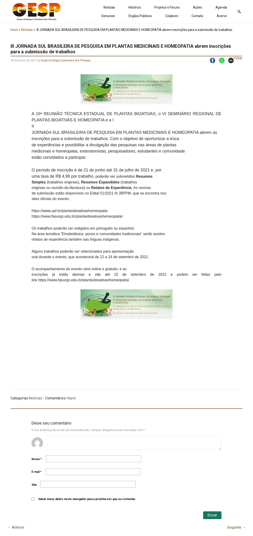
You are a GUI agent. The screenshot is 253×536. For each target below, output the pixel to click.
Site (34, 484)
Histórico (134, 7)
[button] (239, 11)
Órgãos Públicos (140, 16)
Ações (197, 7)
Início (14, 30)
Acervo (222, 16)
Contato (197, 16)
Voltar (238, 58)
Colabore (171, 16)
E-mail (36, 471)
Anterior (15, 527)
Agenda (221, 7)
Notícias (109, 7)
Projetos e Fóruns (167, 7)
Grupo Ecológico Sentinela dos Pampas (66, 60)
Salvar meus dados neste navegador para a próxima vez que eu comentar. (87, 499)
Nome (37, 459)
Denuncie (108, 16)
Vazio (71, 398)
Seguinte (236, 527)
